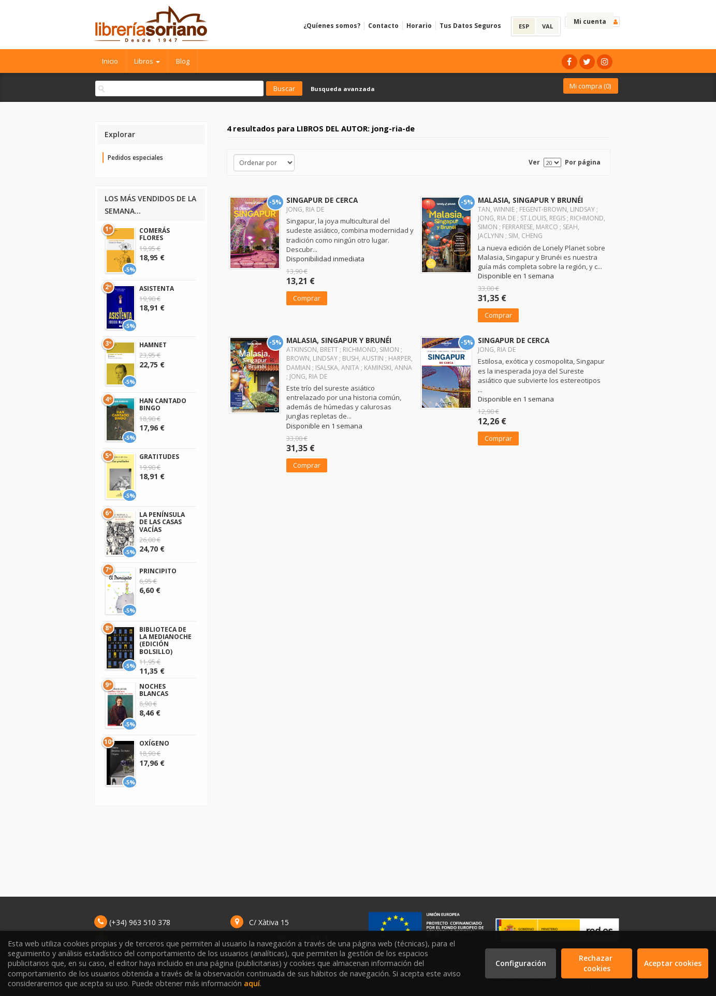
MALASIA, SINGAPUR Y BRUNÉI (530, 200)
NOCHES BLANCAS (153, 690)
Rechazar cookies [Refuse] (597, 963)
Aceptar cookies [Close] (673, 963)
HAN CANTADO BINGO (162, 404)
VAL (547, 26)
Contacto (383, 25)
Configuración (520, 963)
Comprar (306, 298)
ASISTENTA (156, 288)
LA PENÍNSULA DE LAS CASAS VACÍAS (162, 522)
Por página (583, 162)
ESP (524, 26)
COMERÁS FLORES (154, 234)
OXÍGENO (154, 743)
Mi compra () (590, 86)
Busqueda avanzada (343, 89)
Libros (147, 61)
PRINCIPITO (158, 571)
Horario (419, 25)
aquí (252, 983)
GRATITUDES (159, 456)
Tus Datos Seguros (470, 25)
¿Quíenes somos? (331, 25)
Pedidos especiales (135, 157)
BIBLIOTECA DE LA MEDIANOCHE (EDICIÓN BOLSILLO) (165, 640)
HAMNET (153, 344)
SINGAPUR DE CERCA (322, 200)
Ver (534, 162)
